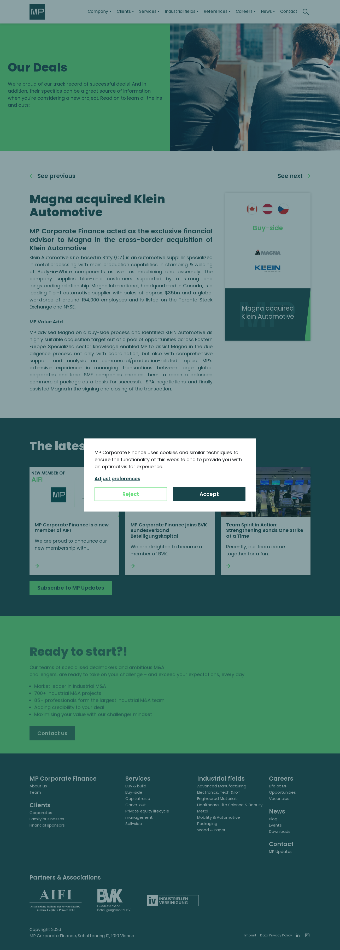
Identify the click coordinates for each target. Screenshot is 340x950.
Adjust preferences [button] (117, 478)
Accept (209, 494)
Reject (130, 494)
